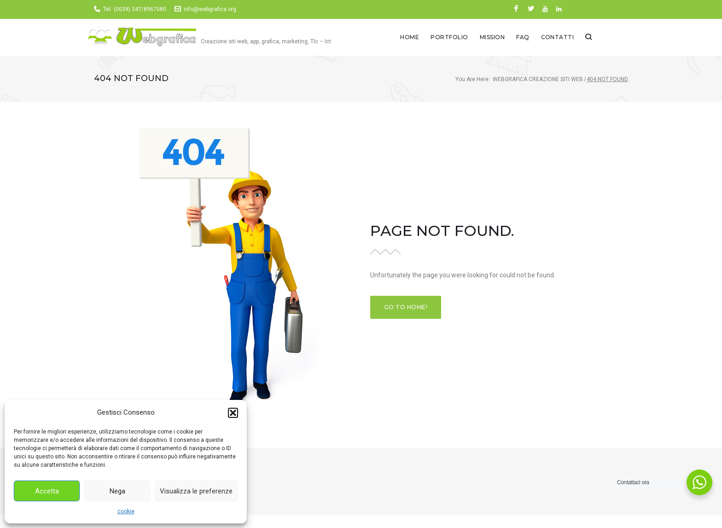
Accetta (47, 491)
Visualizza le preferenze (196, 491)
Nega (117, 491)
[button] (233, 412)
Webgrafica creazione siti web (538, 81)
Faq (559, 38)
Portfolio (485, 38)
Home (446, 38)
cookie (125, 511)
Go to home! (405, 309)
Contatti (593, 38)
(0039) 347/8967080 (140, 9)
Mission (528, 38)
